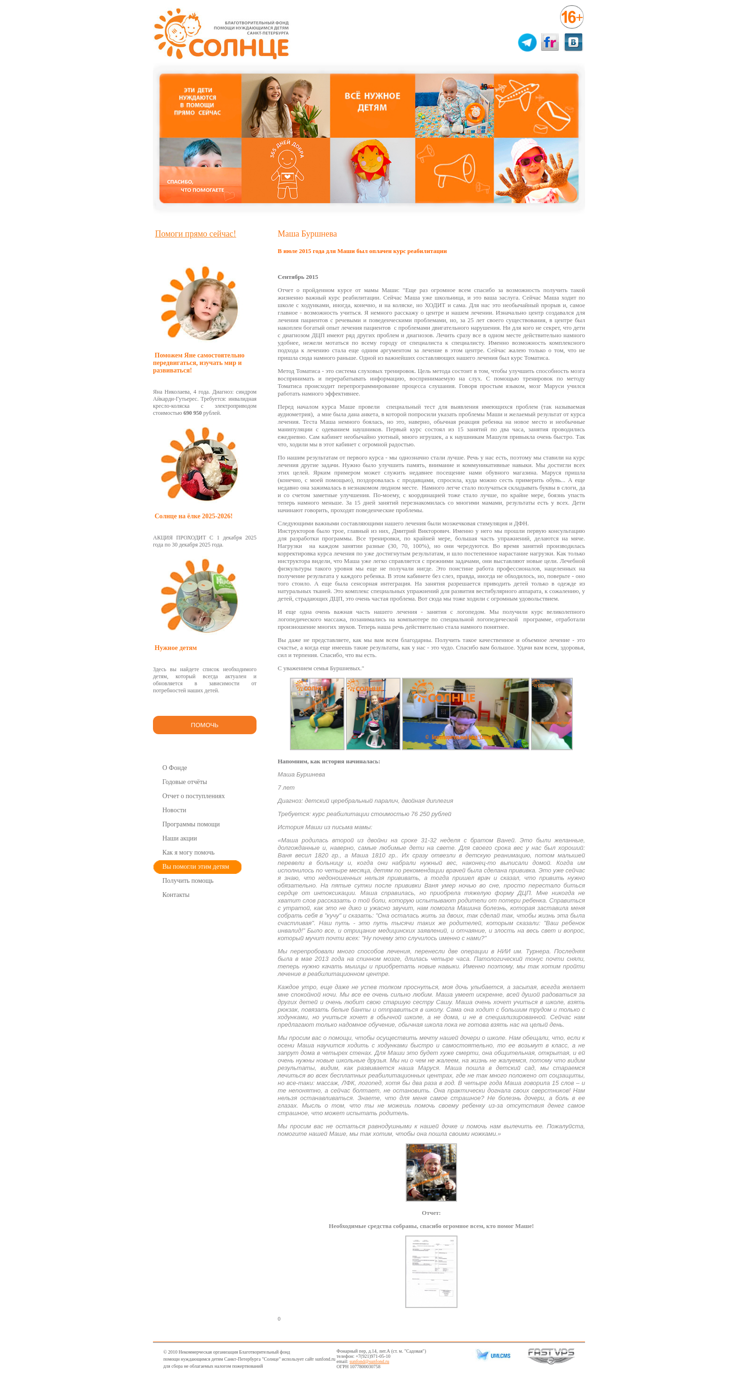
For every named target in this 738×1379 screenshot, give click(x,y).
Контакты (176, 894)
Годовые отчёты (184, 781)
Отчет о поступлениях (193, 796)
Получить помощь (188, 880)
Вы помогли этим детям (195, 866)
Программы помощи (191, 824)
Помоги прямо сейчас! (195, 233)
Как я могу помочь (188, 852)
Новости (174, 810)
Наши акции (179, 838)
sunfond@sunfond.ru (369, 1361)
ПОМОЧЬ (205, 725)
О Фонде (174, 767)
